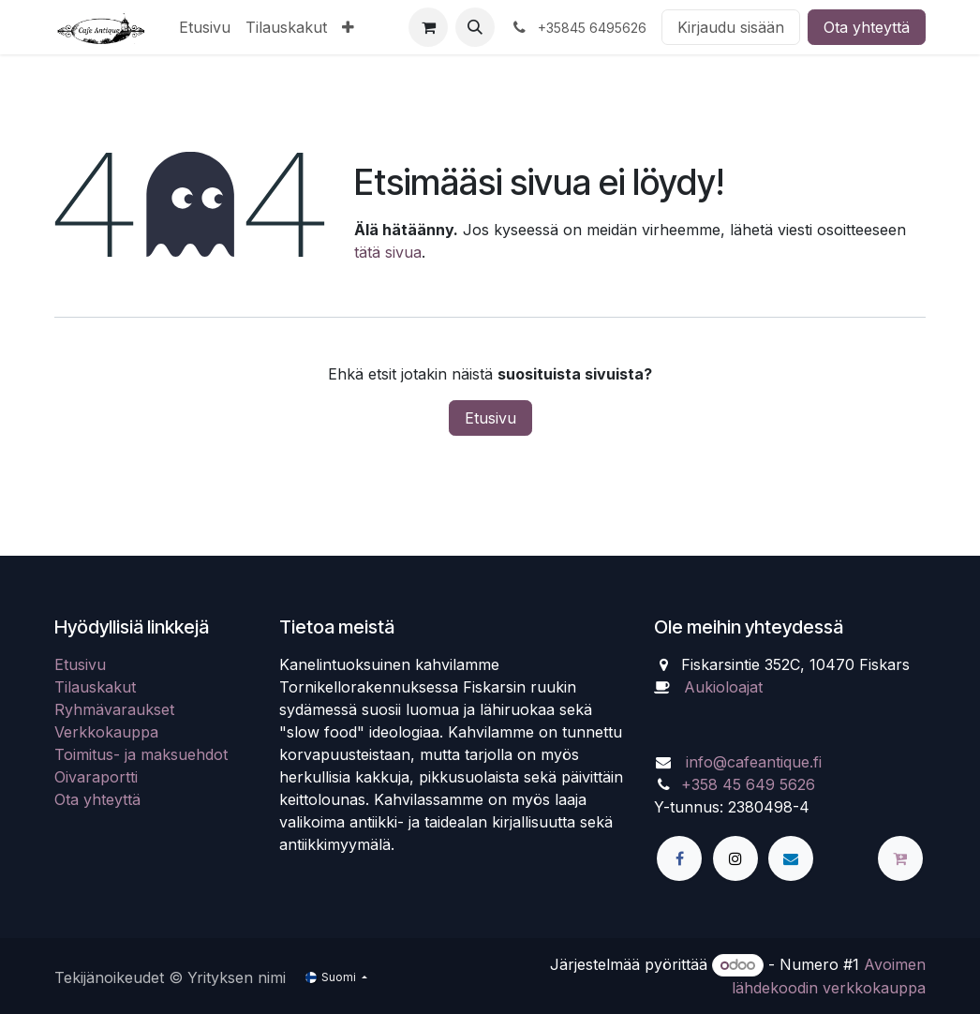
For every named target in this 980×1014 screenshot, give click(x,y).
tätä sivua (388, 252)
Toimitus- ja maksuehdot (141, 754)
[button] (475, 27)
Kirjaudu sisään (730, 27)
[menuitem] (204, 27)
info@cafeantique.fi (754, 762)
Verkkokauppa (106, 732)
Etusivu (490, 418)
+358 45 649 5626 (748, 784)
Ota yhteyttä (867, 27)
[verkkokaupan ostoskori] (428, 27)
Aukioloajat (723, 687)
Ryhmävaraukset (114, 709)
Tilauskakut (95, 687)
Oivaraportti (96, 777)
